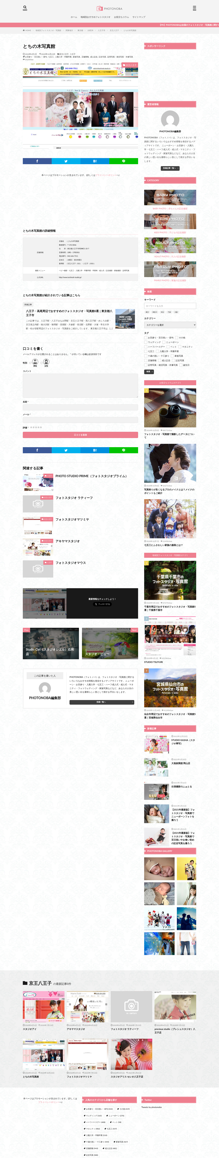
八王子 (72, 54)
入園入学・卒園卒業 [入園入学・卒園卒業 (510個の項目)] (96, 1135)
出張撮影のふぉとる (181, 786)
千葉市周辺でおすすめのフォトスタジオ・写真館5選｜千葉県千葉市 (170, 608)
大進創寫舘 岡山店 (180, 763)
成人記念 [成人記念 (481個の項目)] (111, 1148)
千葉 (169, 312)
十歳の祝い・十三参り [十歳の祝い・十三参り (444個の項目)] (97, 1142)
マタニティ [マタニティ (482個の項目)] (93, 1129)
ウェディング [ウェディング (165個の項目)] (94, 1115)
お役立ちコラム (121, 17)
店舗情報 (85, 57)
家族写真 (76, 57)
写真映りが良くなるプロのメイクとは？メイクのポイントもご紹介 (169, 491)
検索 (148, 371)
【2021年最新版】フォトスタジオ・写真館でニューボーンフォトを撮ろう (183, 814)
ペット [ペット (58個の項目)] (116, 1122)
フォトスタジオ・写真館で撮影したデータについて (169, 436)
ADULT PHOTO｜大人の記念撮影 (170, 248)
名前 (25, 402)
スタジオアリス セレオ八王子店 (127, 1076)
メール (27, 414)
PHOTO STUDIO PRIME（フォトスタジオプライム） (92, 476)
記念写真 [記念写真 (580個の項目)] (92, 1155)
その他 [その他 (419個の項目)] (125, 1109)
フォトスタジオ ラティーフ (74, 498)
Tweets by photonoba (151, 1107)
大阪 (176, 312)
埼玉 (162, 312)
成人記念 (93, 57)
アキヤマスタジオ (68, 541)
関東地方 (69, 30)
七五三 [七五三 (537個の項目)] (112, 1129)
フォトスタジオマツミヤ (72, 519)
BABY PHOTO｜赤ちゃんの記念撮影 (170, 200)
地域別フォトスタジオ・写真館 (48, 30)
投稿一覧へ (101, 702)
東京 (147, 312)
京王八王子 (114, 30)
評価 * (25, 428)
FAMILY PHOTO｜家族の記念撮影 (170, 271)
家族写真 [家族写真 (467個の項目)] (122, 1142)
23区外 (90, 30)
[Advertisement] (80, 198)
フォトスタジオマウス (71, 562)
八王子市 (101, 30)
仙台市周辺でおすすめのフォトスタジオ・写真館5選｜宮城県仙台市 (170, 716)
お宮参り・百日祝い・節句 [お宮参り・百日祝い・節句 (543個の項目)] (99, 1109)
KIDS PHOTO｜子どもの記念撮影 (170, 224)
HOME (28, 30)
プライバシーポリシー (106, 175)
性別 (25, 363)
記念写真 (102, 57)
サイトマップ (138, 17)
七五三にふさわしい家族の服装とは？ (163, 545)
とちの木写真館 (129, 30)
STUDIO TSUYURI (153, 662)
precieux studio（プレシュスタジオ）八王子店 (175, 1031)
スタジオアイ (29, 1029)
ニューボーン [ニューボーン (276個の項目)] (116, 1115)
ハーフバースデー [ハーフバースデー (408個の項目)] (95, 1122)
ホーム (74, 17)
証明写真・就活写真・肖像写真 (120, 57)
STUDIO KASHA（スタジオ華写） (183, 742)
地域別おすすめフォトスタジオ (95, 17)
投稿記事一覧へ (169, 168)
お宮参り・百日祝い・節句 (36, 57)
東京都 (80, 30)
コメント (27, 371)
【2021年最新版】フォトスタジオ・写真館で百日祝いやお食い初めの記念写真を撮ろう (183, 838)
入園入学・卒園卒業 (63, 57)
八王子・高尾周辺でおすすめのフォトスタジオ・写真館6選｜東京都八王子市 (69, 313)
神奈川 (155, 312)
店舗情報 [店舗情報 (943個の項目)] (92, 1148)
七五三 (51, 57)
